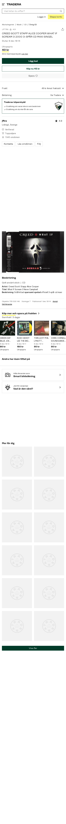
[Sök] (61, 11)
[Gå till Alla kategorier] (8, 24)
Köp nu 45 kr (33, 69)
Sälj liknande (7, 304)
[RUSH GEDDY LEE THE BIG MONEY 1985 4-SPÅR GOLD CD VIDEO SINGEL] (24, 328)
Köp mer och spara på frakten (21, 313)
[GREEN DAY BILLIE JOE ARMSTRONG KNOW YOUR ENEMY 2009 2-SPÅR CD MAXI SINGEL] (7, 328)
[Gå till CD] (25, 24)
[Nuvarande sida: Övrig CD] (33, 24)
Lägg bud (33, 61)
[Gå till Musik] (19, 24)
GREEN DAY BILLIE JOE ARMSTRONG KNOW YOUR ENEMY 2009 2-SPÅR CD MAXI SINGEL (7, 339)
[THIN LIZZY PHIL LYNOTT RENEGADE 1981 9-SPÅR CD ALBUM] (41, 328)
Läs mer (24, 54)
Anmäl (55, 301)
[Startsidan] (14, 4)
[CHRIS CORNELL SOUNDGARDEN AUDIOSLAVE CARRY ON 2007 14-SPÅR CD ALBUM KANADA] (58, 328)
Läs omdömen (25, 144)
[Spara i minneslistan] (33, 75)
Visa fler (33, 648)
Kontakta (8, 144)
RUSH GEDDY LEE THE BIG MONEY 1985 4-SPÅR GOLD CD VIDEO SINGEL (24, 339)
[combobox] (33, 11)
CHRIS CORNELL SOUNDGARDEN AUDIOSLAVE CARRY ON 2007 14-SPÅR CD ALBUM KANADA (58, 339)
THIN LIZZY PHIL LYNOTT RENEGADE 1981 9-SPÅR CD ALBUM (41, 339)
